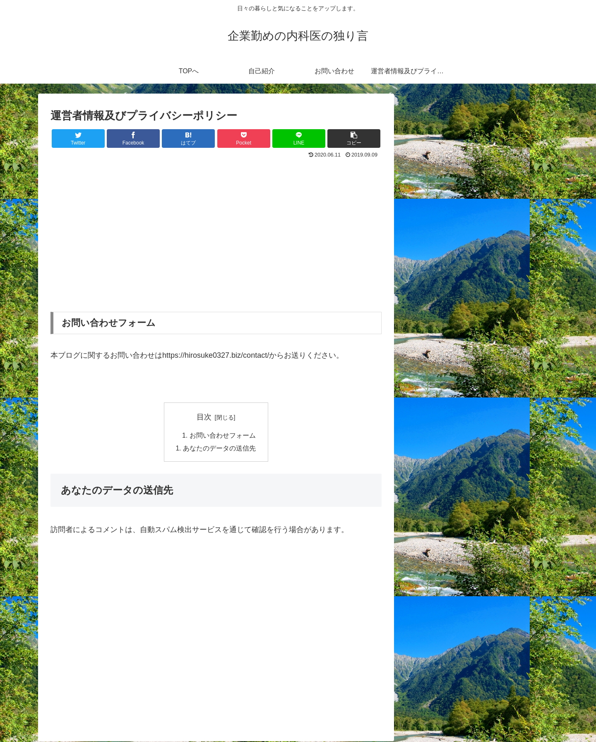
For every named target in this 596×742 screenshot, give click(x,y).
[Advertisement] (216, 223)
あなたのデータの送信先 (219, 449)
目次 (204, 417)
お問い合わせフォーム (223, 435)
